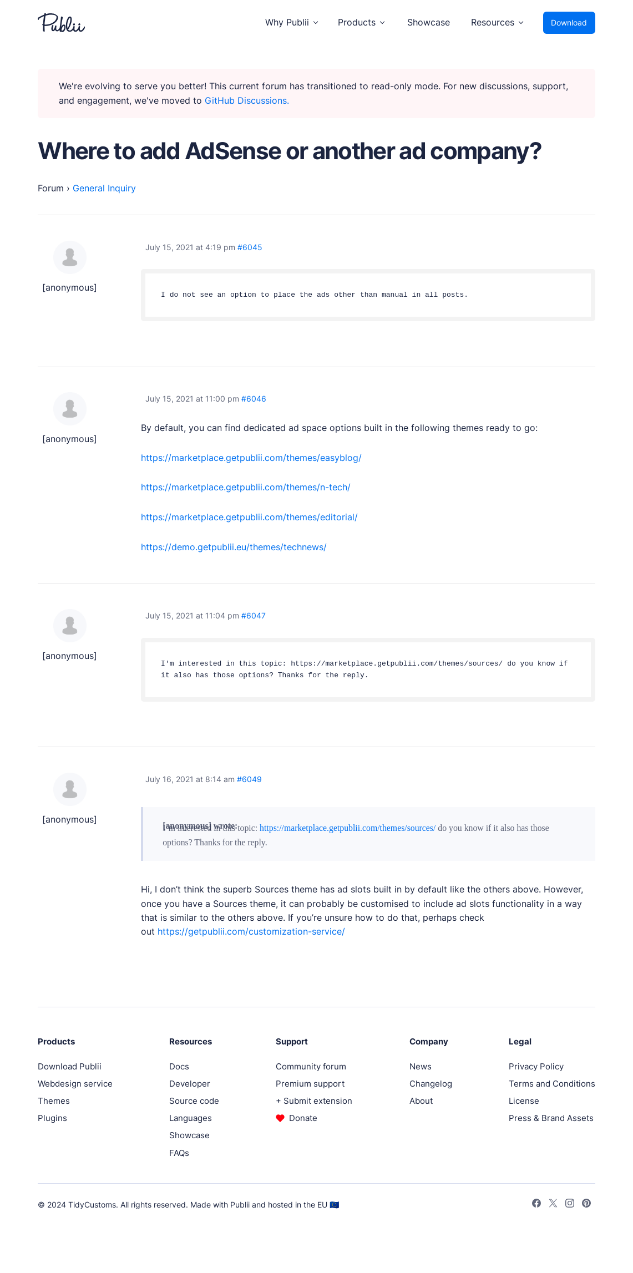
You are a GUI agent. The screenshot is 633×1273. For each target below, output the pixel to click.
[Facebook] (536, 1205)
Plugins (52, 1118)
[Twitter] (553, 1205)
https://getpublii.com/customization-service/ (251, 931)
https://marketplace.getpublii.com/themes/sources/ (347, 828)
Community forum (311, 1066)
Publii (240, 1204)
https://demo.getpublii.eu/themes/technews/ (234, 547)
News (420, 1066)
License (524, 1101)
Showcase (428, 22)
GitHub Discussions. (247, 100)
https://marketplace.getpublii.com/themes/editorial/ (249, 517)
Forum (51, 188)
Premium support (310, 1083)
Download (569, 22)
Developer (189, 1083)
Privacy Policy (536, 1066)
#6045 (249, 247)
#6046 (253, 398)
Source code (194, 1101)
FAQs (179, 1153)
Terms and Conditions (552, 1083)
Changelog (430, 1083)
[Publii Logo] (61, 23)
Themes (54, 1101)
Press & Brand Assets (551, 1118)
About (421, 1101)
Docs (179, 1066)
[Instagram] (569, 1205)
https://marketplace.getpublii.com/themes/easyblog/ (251, 458)
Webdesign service (75, 1083)
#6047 (253, 615)
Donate (303, 1118)
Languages (190, 1118)
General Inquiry (104, 188)
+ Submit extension (314, 1101)
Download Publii (70, 1066)
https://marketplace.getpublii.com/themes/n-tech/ (246, 487)
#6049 (249, 779)
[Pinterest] (586, 1205)
